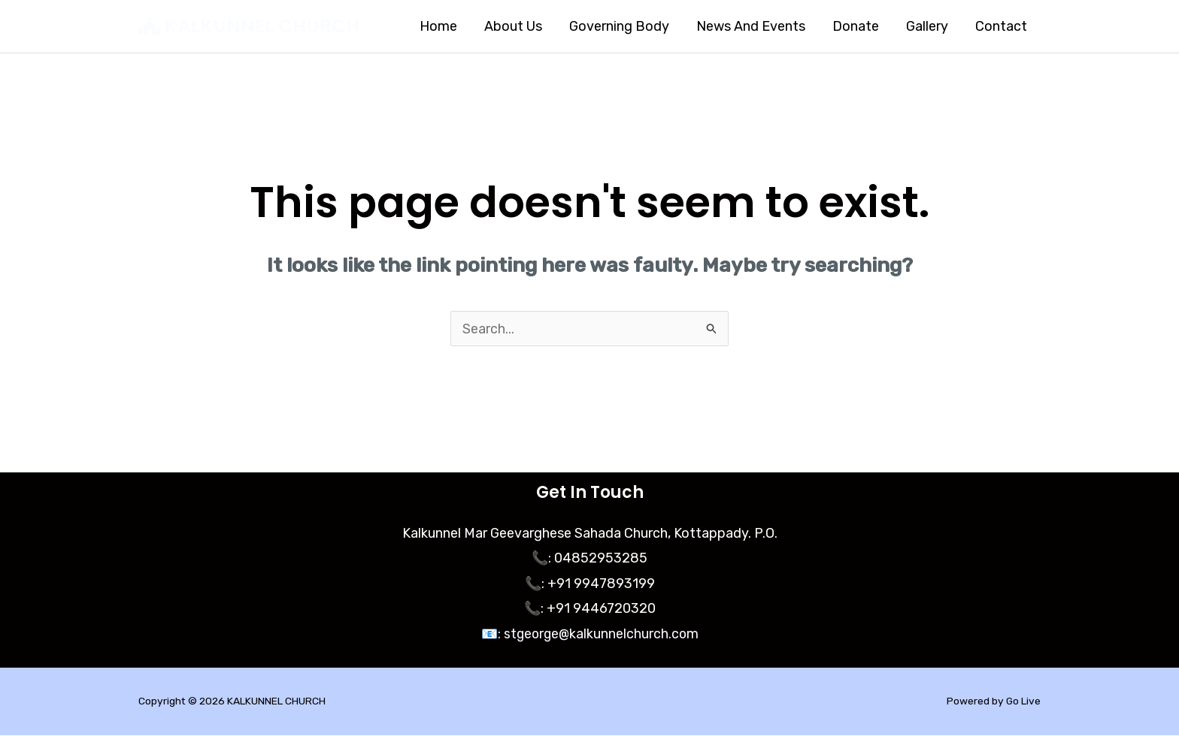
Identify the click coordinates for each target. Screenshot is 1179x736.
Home (438, 26)
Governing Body (619, 26)
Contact (1001, 26)
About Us (513, 26)
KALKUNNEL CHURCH (262, 26)
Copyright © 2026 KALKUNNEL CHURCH (233, 701)
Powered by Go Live (993, 701)
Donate (855, 26)
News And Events (750, 26)
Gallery (927, 26)
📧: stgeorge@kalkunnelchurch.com (589, 634)
